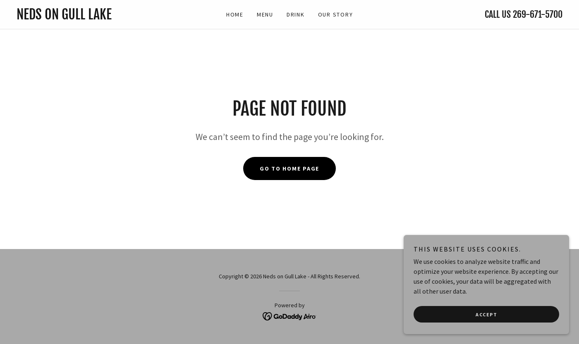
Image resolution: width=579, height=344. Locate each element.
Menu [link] (265, 14)
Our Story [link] (335, 14)
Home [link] (235, 14)
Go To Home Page (289, 168)
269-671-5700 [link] (537, 14)
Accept (486, 331)
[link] (85, 17)
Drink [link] (296, 14)
